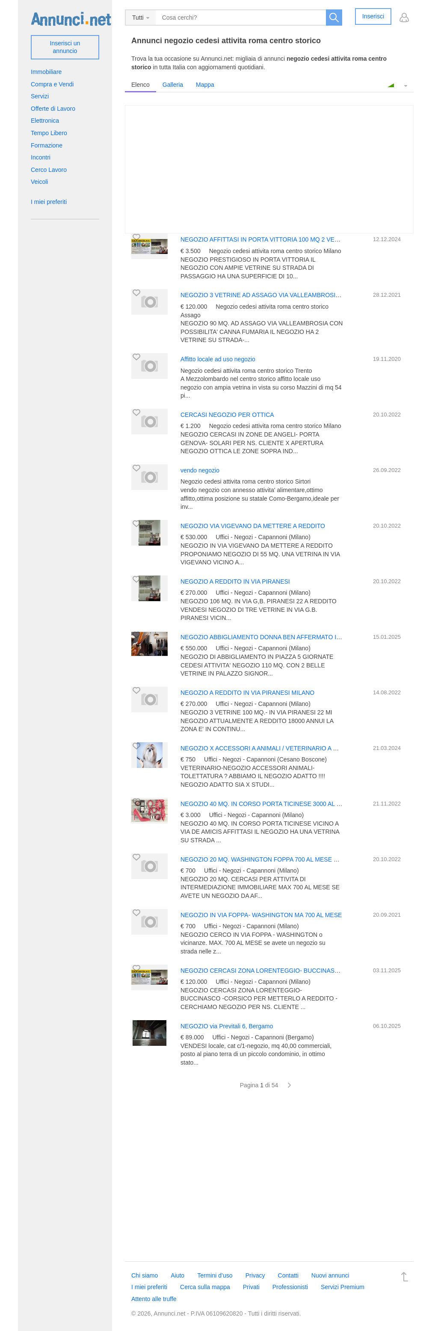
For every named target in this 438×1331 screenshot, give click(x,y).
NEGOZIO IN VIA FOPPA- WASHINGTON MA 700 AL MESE (261, 915)
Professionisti (290, 1287)
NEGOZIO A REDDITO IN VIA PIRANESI (235, 581)
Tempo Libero (49, 133)
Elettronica (45, 120)
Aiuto (177, 1275)
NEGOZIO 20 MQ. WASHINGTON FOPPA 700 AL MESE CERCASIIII (273, 859)
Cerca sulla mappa (205, 1287)
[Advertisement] (269, 1180)
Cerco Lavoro (49, 169)
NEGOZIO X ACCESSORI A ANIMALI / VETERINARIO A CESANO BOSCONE (285, 748)
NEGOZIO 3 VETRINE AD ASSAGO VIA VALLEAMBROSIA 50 (264, 295)
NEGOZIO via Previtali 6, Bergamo (227, 1026)
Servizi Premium (342, 1287)
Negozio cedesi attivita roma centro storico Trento (246, 370)
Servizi (40, 96)
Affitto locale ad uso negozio (218, 359)
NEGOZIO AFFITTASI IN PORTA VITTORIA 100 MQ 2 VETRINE (266, 239)
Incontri (40, 157)
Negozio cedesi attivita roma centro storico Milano (275, 251)
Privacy (255, 1275)
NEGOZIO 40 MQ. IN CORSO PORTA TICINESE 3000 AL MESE (267, 803)
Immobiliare (46, 71)
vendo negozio (200, 470)
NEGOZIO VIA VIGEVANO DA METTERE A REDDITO (253, 525)
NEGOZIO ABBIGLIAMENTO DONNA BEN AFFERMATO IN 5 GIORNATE (279, 637)
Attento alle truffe (154, 1299)
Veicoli (39, 181)
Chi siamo (144, 1275)
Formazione (46, 145)
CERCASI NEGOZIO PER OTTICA (227, 414)
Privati (251, 1287)
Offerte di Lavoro (53, 108)
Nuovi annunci (330, 1275)
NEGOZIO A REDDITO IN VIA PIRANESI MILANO (247, 692)
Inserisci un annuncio (65, 47)
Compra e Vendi (52, 84)
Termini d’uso (214, 1275)
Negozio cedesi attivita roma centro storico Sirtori (246, 481)
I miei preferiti (49, 201)
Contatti (288, 1275)
